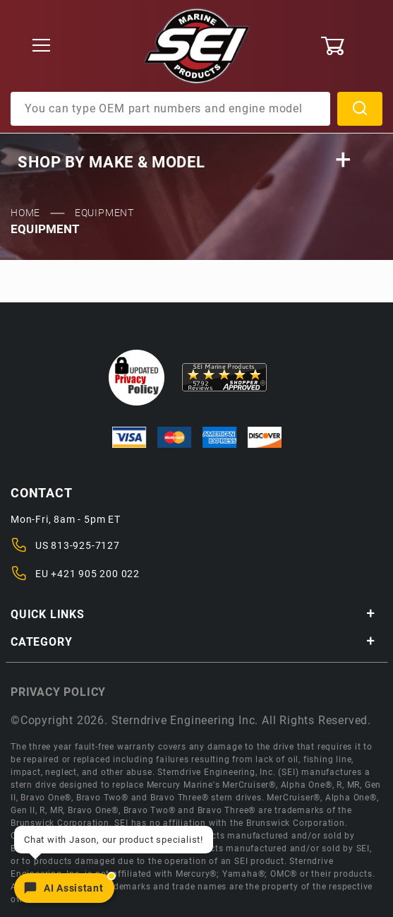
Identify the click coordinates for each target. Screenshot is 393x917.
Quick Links (193, 614)
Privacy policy (58, 692)
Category (193, 642)
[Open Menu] (42, 46)
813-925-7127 (85, 545)
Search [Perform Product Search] (359, 108)
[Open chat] (64, 888)
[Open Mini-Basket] (351, 46)
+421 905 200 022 (95, 573)
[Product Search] (170, 109)
